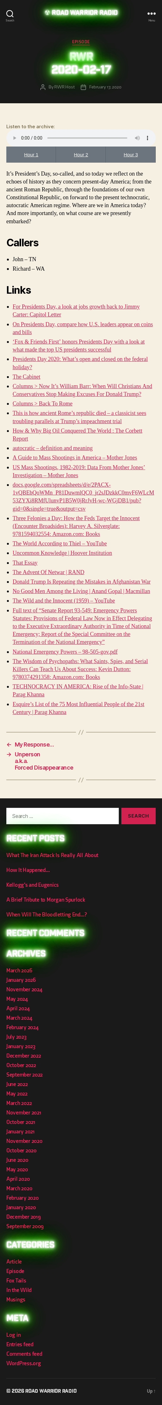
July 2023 (16, 1037)
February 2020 (22, 1198)
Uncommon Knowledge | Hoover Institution (62, 553)
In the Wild (19, 1290)
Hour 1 (31, 154)
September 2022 (24, 1075)
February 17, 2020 (105, 87)
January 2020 (21, 1207)
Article (14, 1261)
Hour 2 (81, 154)
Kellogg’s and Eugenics (32, 885)
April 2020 (18, 1179)
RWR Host (64, 87)
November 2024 (24, 989)
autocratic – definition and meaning (53, 448)
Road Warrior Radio (84, 13)
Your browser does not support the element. (81, 138)
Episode (81, 42)
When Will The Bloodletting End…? (46, 914)
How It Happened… (28, 870)
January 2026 (21, 980)
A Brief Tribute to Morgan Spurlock (45, 900)
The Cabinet (26, 377)
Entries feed (19, 1344)
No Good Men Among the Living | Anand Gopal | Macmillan (81, 591)
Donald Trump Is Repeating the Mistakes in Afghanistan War (82, 581)
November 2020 (24, 1141)
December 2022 (23, 1056)
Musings (15, 1299)
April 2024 (17, 1008)
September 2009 (25, 1226)
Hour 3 (131, 154)
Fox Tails (16, 1280)
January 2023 (20, 1046)
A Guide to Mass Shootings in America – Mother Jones (75, 457)
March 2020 (19, 1188)
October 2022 (21, 1065)
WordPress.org (23, 1363)
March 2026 (19, 970)
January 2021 (20, 1131)
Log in (13, 1335)
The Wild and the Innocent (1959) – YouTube (64, 600)
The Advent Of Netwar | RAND (48, 572)
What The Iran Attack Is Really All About (52, 855)
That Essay (25, 563)
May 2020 (17, 1169)
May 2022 (16, 1093)
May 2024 (17, 999)
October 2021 (20, 1122)
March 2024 (19, 1018)
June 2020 (17, 1160)
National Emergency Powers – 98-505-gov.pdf (65, 652)
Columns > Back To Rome (42, 403)
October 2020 (21, 1150)
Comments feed (24, 1354)
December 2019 (23, 1217)
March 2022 (19, 1103)
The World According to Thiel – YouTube (60, 543)
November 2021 (23, 1112)
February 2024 (22, 1027)
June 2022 (17, 1084)
